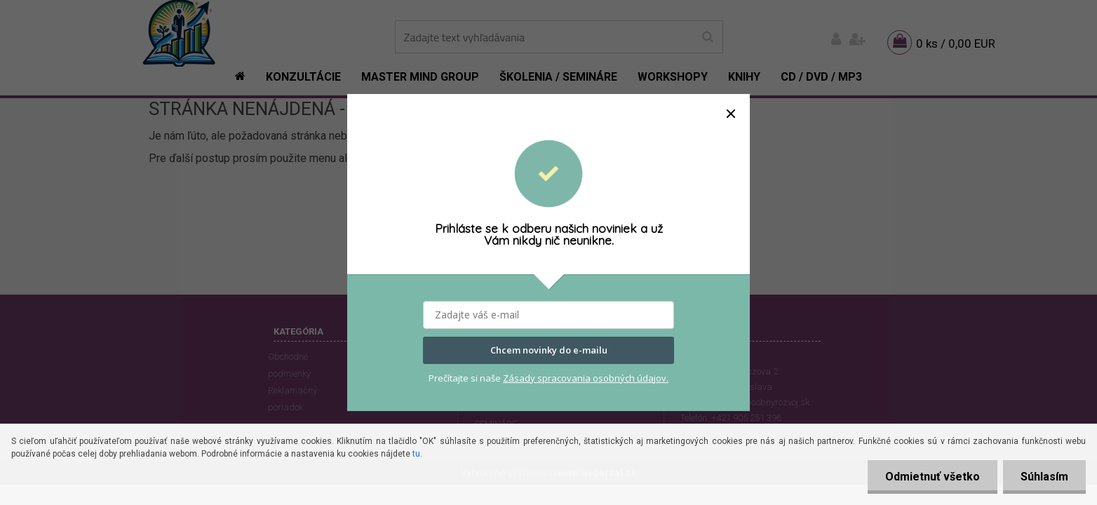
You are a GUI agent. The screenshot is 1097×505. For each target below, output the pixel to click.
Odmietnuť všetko (932, 476)
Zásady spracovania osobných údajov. (585, 378)
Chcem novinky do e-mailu (548, 350)
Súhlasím (1044, 476)
